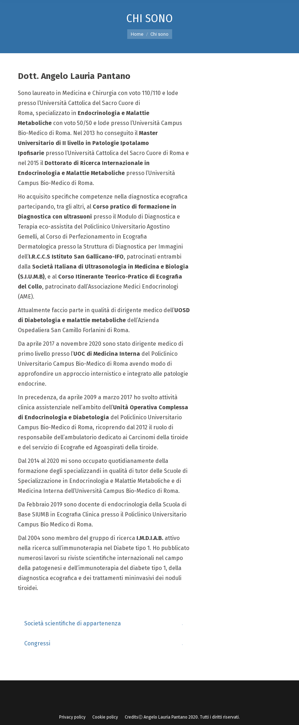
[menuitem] (72, 717)
